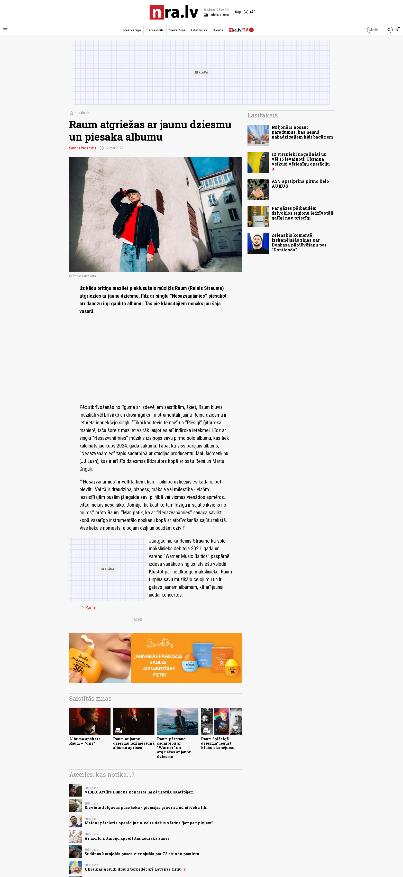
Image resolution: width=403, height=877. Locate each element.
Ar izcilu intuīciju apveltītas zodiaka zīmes (127, 838)
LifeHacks (199, 30)
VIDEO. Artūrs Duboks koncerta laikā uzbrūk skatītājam (139, 792)
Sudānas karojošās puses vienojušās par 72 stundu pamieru (142, 853)
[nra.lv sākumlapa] (174, 12)
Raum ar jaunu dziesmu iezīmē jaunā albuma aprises (133, 743)
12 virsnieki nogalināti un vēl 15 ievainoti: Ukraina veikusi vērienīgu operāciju (301, 159)
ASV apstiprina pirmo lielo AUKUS (300, 183)
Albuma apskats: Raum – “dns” (85, 741)
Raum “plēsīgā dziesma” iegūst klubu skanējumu (217, 743)
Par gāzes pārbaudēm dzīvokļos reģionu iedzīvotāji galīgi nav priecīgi (302, 213)
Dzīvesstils (155, 30)
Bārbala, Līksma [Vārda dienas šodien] (217, 14)
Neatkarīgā (132, 30)
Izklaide (83, 113)
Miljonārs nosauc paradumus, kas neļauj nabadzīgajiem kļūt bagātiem (302, 132)
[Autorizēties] (398, 30)
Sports (218, 30)
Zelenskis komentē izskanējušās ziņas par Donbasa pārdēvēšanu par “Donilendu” (299, 242)
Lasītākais (263, 115)
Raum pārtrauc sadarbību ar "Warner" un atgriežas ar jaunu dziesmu (174, 747)
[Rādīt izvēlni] (5, 30)
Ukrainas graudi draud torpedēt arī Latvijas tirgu (133, 869)
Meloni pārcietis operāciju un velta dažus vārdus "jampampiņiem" (149, 822)
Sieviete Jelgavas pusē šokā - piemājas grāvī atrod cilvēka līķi (146, 807)
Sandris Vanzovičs (82, 148)
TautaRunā (177, 30)
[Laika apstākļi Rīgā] (245, 12)
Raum (87, 608)
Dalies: (137, 620)
